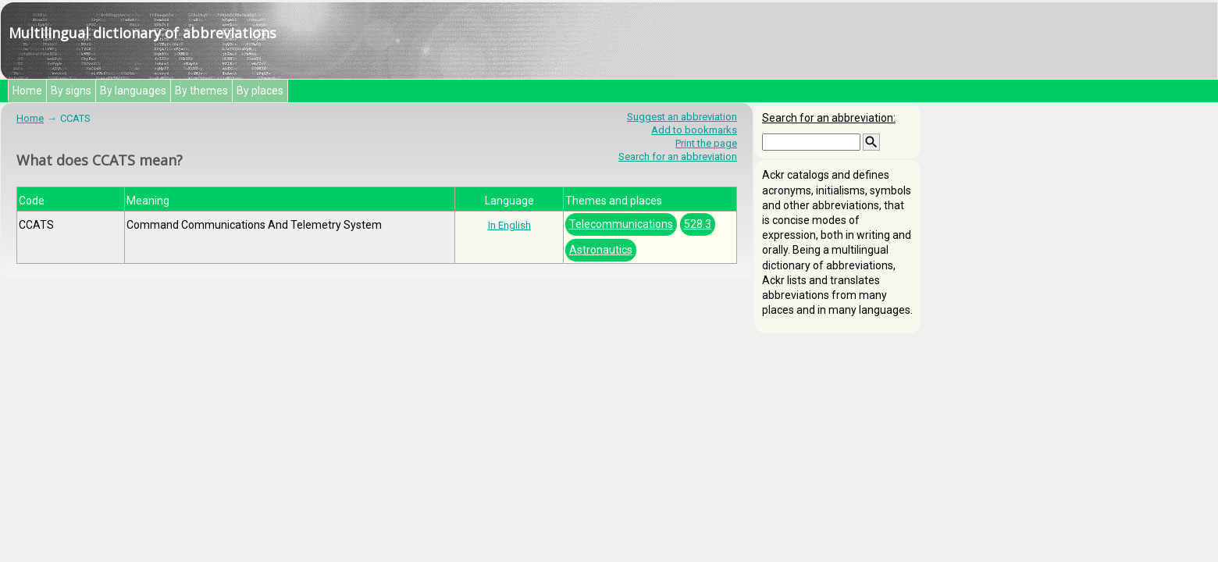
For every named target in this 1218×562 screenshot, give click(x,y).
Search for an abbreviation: (829, 118)
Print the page (706, 143)
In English (509, 225)
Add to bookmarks (694, 130)
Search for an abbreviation (677, 156)
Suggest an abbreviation (682, 117)
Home (27, 90)
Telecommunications (621, 224)
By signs (71, 90)
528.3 (697, 224)
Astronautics (600, 250)
